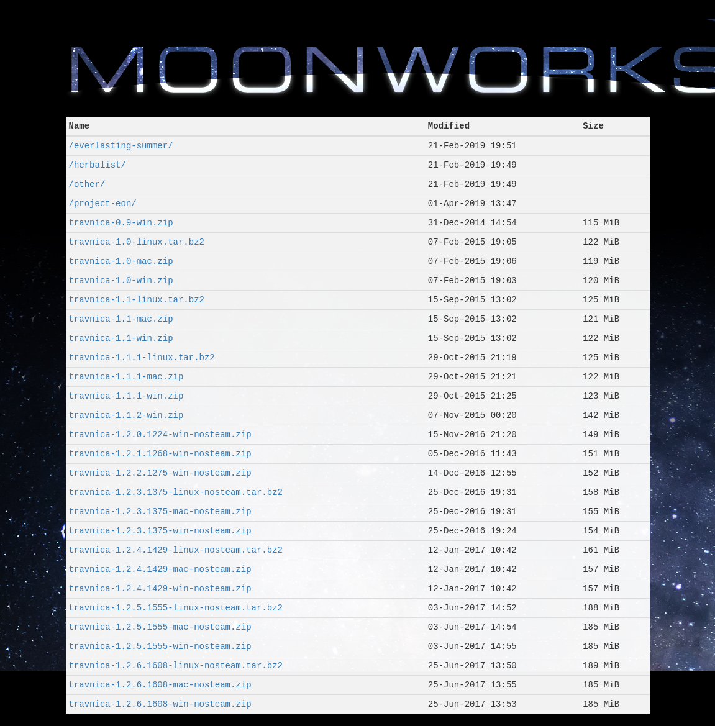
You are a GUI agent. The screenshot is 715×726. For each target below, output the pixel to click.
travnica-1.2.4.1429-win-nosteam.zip (160, 588)
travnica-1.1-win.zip (121, 338)
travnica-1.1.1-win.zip (126, 396)
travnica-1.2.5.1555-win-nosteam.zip (160, 646)
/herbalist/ (97, 165)
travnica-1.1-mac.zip (121, 319)
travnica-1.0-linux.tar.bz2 (136, 242)
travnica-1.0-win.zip (121, 280)
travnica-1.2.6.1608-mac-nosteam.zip (160, 685)
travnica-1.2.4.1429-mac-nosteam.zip (160, 569)
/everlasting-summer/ (121, 146)
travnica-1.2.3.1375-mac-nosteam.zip (160, 511)
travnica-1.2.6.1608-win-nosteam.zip (160, 704)
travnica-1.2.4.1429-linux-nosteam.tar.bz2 (176, 550)
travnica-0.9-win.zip (121, 223)
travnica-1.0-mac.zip (121, 261)
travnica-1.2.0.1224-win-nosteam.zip (160, 434)
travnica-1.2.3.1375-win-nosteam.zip (160, 531)
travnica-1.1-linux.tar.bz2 (136, 300)
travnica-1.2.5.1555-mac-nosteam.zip (160, 627)
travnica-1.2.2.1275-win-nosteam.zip (160, 473)
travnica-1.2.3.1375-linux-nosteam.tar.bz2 (176, 492)
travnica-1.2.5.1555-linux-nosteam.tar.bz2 (176, 608)
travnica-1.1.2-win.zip (126, 415)
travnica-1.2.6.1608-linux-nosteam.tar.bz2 (176, 665)
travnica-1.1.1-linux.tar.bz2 (142, 357)
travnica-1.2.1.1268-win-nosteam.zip (160, 454)
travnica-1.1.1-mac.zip (126, 377)
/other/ (87, 184)
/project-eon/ (103, 203)
